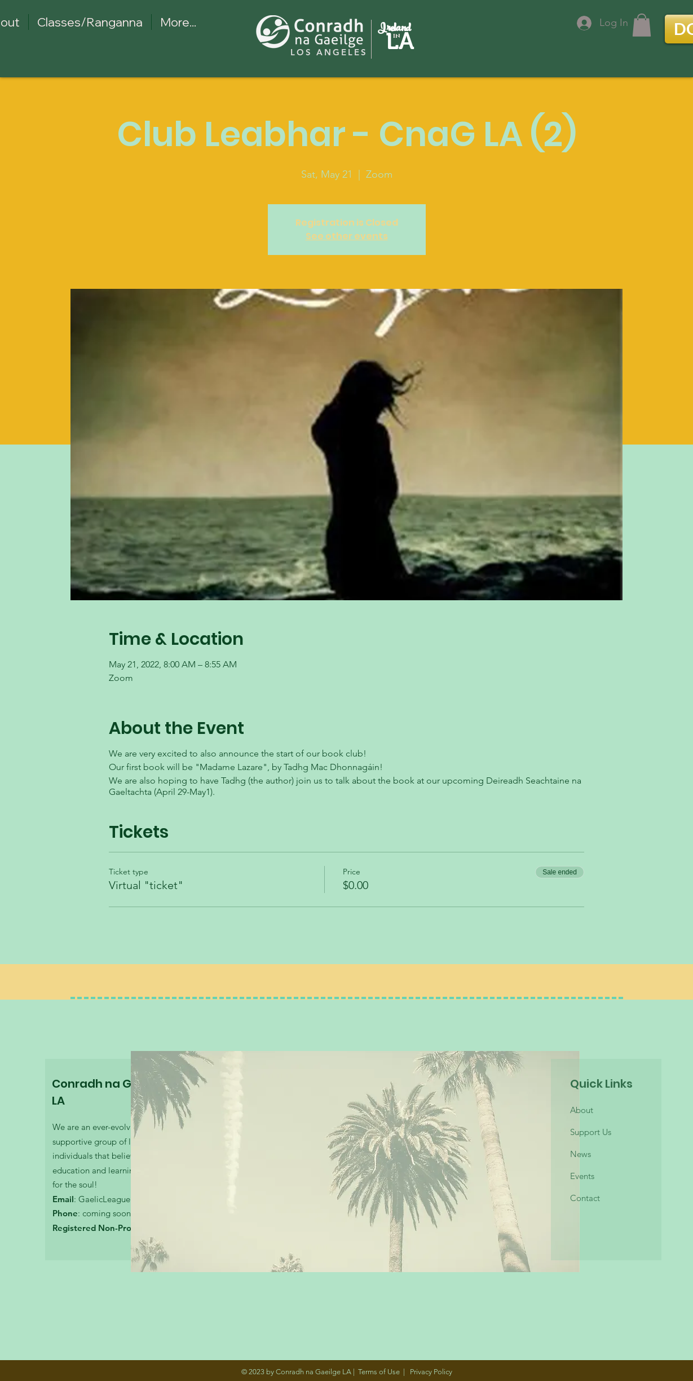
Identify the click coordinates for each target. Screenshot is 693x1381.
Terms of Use (379, 1371)
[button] (641, 25)
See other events (347, 236)
